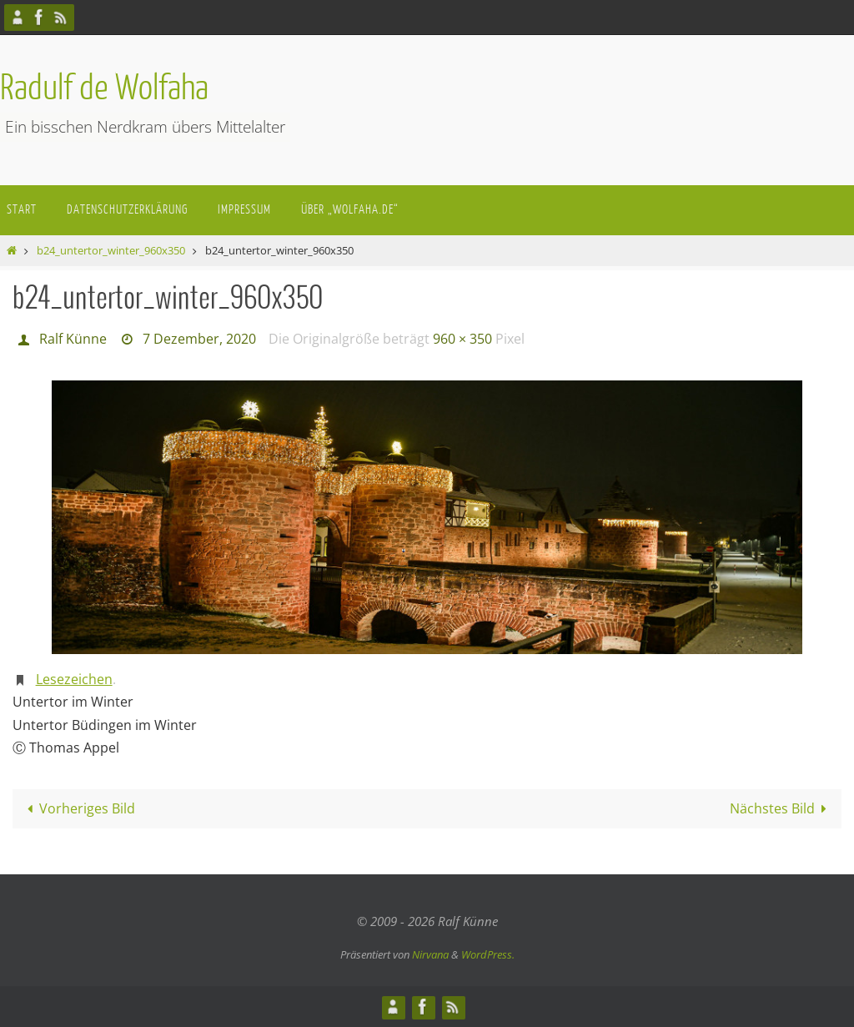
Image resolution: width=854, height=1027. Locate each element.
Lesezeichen (74, 679)
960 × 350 (462, 339)
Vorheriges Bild (78, 808)
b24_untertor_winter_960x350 (111, 250)
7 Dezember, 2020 (199, 339)
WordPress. (488, 954)
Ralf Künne (73, 339)
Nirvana (430, 954)
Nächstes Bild (781, 808)
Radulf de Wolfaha (104, 88)
